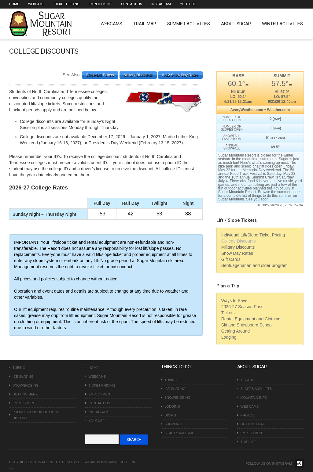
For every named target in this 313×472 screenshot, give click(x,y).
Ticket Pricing (66, 4)
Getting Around (235, 331)
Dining (170, 415)
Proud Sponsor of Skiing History (36, 415)
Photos (248, 415)
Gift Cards (231, 259)
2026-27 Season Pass (242, 306)
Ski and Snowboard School (247, 324)
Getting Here (25, 394)
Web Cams (250, 406)
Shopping (173, 424)
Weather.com (278, 110)
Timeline (248, 442)
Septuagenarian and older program (254, 265)
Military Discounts (238, 247)
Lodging (229, 337)
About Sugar (236, 24)
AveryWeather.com (246, 110)
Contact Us (131, 4)
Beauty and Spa (178, 433)
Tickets (228, 312)
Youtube (188, 4)
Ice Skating (23, 376)
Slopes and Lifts (256, 389)
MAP (277, 119)
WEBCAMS (111, 24)
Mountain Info (254, 397)
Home (14, 4)
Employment (100, 4)
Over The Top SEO (12, 468)
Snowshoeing (26, 385)
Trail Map (144, 24)
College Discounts (238, 241)
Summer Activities (188, 24)
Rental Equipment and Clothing (251, 318)
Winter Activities (282, 24)
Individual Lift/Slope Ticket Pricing (253, 234)
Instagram (161, 4)
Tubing (19, 367)
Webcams (36, 4)
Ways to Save (234, 300)
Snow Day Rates (237, 253)
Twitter (299, 463)
